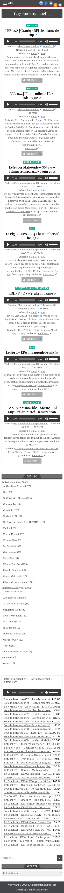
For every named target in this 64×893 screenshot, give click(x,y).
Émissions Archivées (13, 588)
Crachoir (8, 510)
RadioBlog (32, 25)
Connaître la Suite (13, 610)
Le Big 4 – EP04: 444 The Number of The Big (32, 235)
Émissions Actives (12, 482)
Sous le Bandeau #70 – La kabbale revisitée (29, 679)
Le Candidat (9, 546)
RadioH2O (34, 215)
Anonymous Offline (13, 597)
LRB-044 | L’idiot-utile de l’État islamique (32, 95)
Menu (10, 3)
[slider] (27, 41)
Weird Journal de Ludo (15, 651)
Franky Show (10, 540)
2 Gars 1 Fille (10, 591)
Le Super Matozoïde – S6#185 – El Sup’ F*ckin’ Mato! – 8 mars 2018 (32, 409)
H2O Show (9, 621)
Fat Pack (7, 528)
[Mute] (46, 41)
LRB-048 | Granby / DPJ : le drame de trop (32, 32)
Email (35, 53)
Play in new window (29, 46)
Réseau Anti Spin (12, 564)
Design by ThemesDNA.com (32, 890)
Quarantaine (10, 552)
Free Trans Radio (12, 615)
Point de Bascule (12, 633)
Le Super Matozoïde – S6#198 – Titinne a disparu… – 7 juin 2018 (32, 169)
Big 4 (32, 228)
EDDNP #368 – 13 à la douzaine (32, 293)
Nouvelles (7, 657)
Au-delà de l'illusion (14, 603)
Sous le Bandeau (12, 570)
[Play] (8, 41)
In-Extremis (9, 627)
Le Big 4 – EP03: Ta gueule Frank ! (32, 352)
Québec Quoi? (10, 640)
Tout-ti (7, 645)
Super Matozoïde (32, 162)
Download (49, 46)
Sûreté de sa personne (15, 582)
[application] (32, 41)
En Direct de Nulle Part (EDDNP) (32, 288)
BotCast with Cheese (14, 498)
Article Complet (32, 80)
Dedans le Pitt (10, 516)
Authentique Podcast (14, 486)
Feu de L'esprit (11, 534)
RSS (43, 53)
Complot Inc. (10, 504)
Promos (6, 663)
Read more (32, 148)
